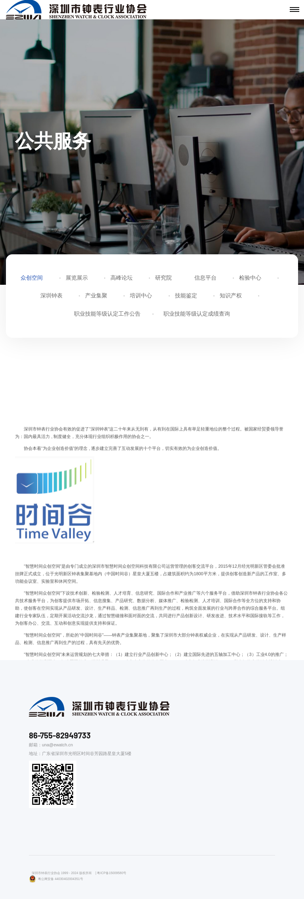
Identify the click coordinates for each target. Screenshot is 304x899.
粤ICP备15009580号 (111, 873)
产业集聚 (96, 296)
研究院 (163, 278)
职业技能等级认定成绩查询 (196, 314)
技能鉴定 (186, 296)
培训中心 (141, 296)
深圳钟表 (51, 296)
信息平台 (205, 278)
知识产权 (231, 296)
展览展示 (77, 278)
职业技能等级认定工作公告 (107, 314)
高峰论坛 (121, 278)
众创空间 (32, 278)
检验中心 (250, 278)
